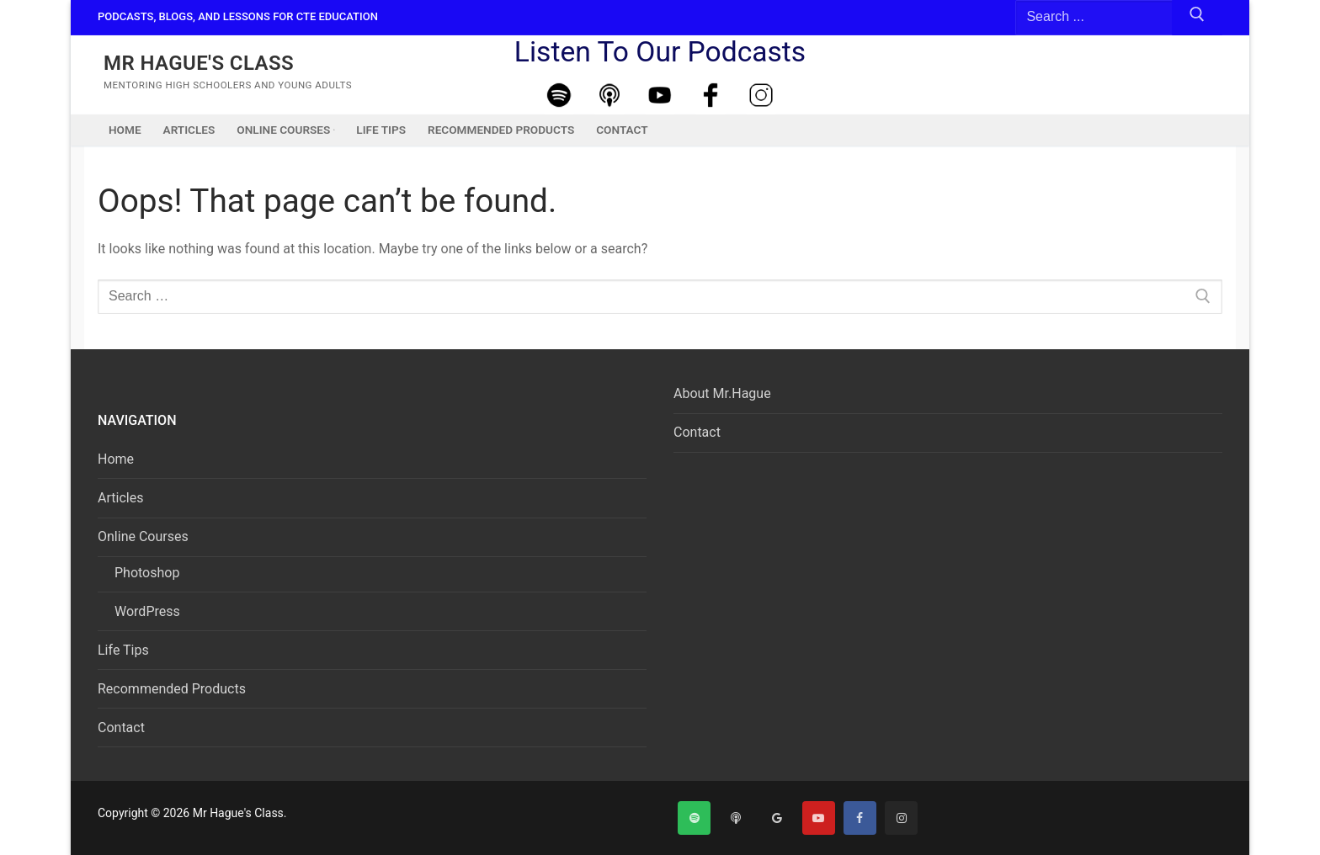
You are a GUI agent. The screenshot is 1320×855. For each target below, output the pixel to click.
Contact (121, 728)
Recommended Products (172, 689)
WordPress (147, 611)
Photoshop (146, 573)
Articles (120, 498)
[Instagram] (761, 95)
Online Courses (145, 536)
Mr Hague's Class (199, 63)
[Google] (776, 817)
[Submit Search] (1197, 17)
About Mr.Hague (722, 393)
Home (116, 459)
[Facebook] (710, 95)
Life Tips (123, 650)
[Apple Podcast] (609, 95)
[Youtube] (660, 95)
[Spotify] (559, 95)
